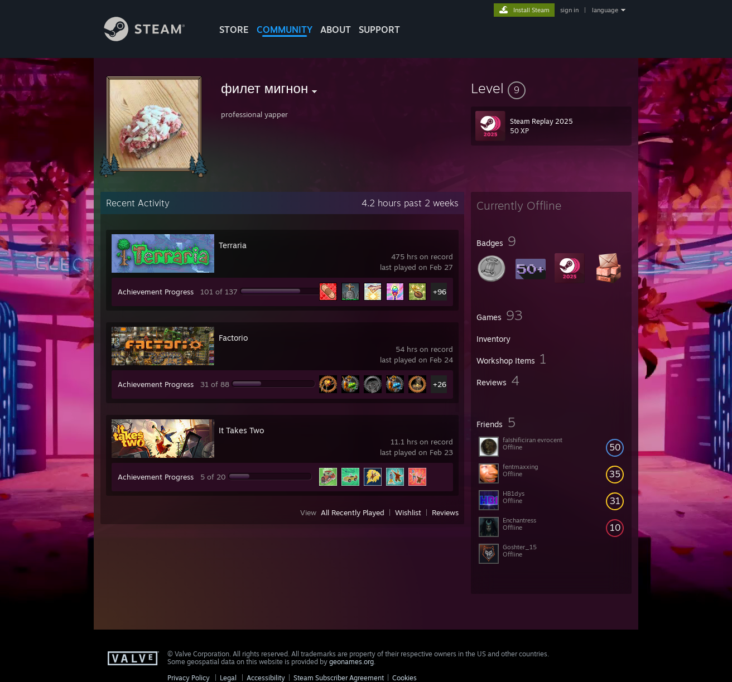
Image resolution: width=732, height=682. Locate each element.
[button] (551, 88)
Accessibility (266, 678)
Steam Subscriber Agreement (338, 678)
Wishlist (408, 512)
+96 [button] (439, 291)
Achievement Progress (156, 291)
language (605, 10)
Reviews (445, 512)
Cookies (404, 678)
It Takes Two (241, 430)
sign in (569, 10)
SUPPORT (379, 29)
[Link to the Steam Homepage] (153, 38)
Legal (228, 678)
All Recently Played (352, 512)
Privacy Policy (188, 678)
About (335, 29)
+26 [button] (439, 384)
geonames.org (351, 661)
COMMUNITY (284, 29)
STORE (234, 29)
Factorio (233, 337)
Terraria (233, 245)
